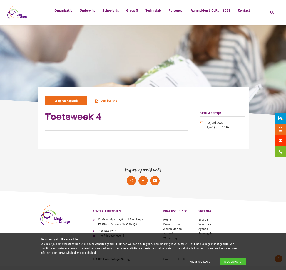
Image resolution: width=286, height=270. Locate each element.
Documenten (171, 228)
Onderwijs (87, 10)
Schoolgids (110, 10)
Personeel (175, 10)
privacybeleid (67, 252)
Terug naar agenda (65, 103)
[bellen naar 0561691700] (280, 151)
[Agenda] (280, 129)
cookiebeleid (88, 252)
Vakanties (204, 228)
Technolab (153, 10)
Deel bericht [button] (106, 103)
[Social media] (131, 184)
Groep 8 (132, 10)
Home (167, 223)
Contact (244, 10)
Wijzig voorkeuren (201, 262)
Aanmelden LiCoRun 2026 (210, 10)
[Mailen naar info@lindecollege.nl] (280, 140)
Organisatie (63, 10)
